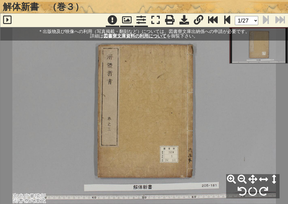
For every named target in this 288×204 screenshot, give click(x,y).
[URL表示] (198, 20)
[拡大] (231, 179)
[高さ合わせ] (274, 179)
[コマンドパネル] (141, 20)
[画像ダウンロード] (184, 20)
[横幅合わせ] (263, 179)
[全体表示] (253, 179)
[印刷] (170, 20)
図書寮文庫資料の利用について (135, 36)
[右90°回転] (263, 191)
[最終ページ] (213, 20)
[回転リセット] (253, 191)
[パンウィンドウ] (127, 20)
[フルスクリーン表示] (155, 20)
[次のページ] (227, 20)
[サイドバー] (7, 20)
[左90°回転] (242, 191)
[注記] (112, 20)
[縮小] (242, 179)
